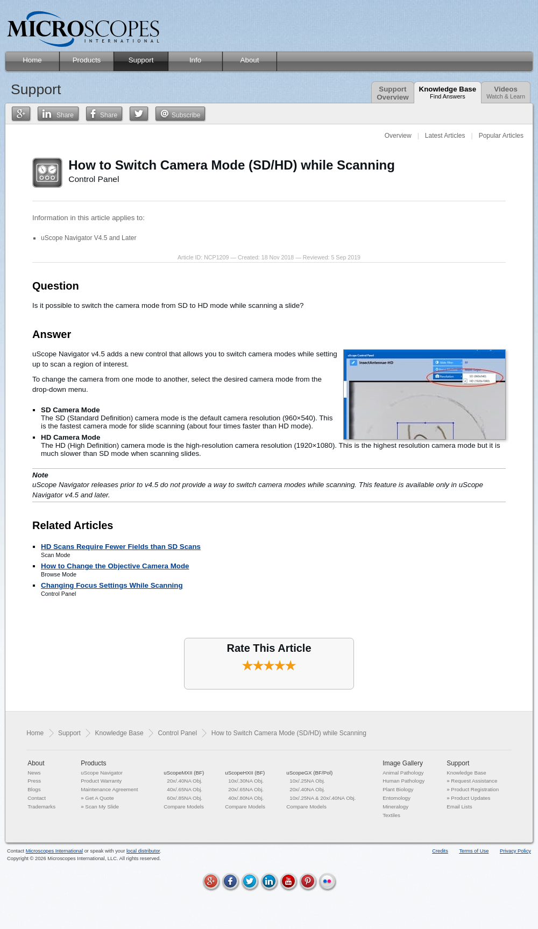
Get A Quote (99, 798)
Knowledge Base (448, 92)
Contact (36, 798)
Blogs (34, 789)
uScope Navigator (102, 773)
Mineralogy (395, 807)
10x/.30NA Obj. (246, 781)
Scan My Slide (102, 807)
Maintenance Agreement (109, 789)
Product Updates (470, 798)
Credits (440, 851)
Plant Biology (398, 789)
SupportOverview (392, 93)
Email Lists (459, 807)
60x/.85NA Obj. (184, 798)
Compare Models (184, 807)
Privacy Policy (515, 851)
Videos (505, 92)
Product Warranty (101, 781)
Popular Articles (501, 135)
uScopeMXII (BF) (184, 773)
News (34, 773)
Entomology (396, 798)
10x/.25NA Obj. (307, 781)
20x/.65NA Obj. (246, 789)
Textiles (391, 815)
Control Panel (177, 733)
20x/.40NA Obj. (184, 781)
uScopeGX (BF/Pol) (309, 773)
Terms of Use (474, 851)
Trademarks (41, 807)
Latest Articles (445, 135)
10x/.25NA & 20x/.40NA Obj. (322, 798)
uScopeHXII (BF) (245, 773)
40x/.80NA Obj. (246, 798)
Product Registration (475, 789)
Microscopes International (54, 851)
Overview (398, 135)
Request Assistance (474, 781)
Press (34, 781)
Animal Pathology (403, 773)
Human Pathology (403, 781)
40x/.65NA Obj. (184, 789)
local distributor (143, 851)
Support (69, 733)
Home (35, 733)
